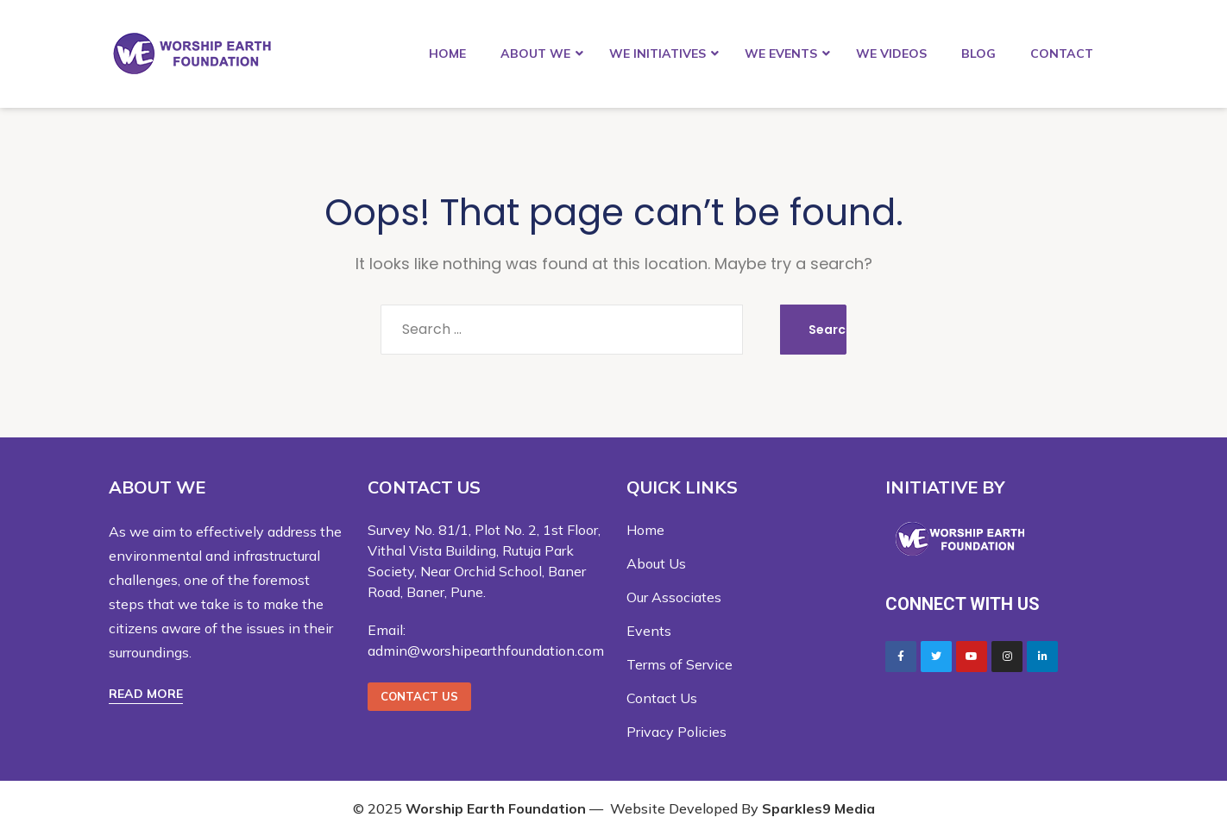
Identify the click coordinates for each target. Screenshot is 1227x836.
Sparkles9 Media (818, 808)
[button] (146, 694)
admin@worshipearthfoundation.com (486, 650)
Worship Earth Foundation (496, 808)
